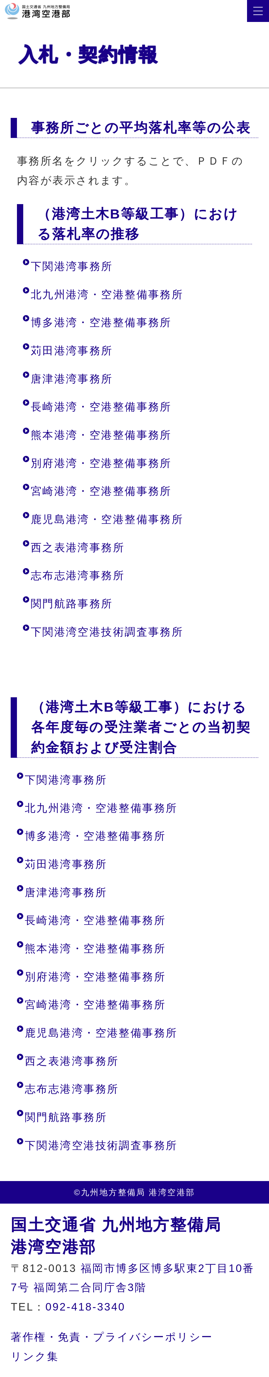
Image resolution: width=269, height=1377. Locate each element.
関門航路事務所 (72, 603)
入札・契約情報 (91, 54)
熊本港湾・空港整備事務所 (101, 435)
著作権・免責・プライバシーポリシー (112, 1337)
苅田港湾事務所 (72, 350)
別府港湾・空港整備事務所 (101, 463)
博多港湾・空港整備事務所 (101, 322)
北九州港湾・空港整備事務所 (107, 294)
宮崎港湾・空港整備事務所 (101, 491)
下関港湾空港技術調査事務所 (107, 632)
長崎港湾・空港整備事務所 (101, 407)
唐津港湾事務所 (72, 379)
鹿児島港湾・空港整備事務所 (107, 519)
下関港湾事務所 (72, 266)
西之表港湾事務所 (78, 547)
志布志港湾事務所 (78, 575)
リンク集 (35, 1356)
